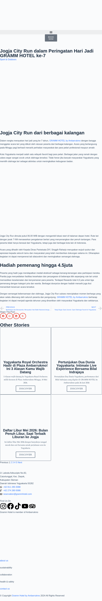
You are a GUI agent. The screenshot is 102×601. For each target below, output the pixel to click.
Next (20, 462)
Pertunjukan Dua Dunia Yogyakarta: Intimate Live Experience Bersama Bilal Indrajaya (76, 367)
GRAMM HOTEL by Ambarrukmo (65, 141)
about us (4, 560)
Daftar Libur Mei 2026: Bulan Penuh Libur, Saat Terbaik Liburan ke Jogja (25, 433)
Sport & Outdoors (8, 59)
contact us (5, 589)
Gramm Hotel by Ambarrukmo (26, 596)
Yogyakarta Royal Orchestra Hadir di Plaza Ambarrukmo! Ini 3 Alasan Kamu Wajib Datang (25, 367)
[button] (51, 32)
